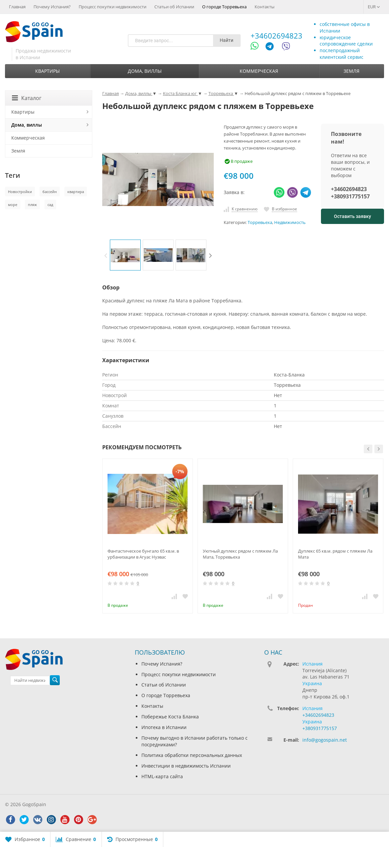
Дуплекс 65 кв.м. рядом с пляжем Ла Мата (335, 554)
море (12, 204)
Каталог (26, 98)
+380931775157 (350, 196)
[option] (125, 255)
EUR (374, 7)
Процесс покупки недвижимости (112, 7)
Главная (17, 7)
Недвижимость (290, 222)
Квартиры (47, 71)
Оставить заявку (352, 216)
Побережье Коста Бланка (170, 716)
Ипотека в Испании (164, 727)
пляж (32, 204)
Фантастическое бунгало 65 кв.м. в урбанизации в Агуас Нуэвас (143, 554)
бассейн (49, 191)
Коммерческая (259, 71)
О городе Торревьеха (224, 7)
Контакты (264, 7)
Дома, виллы (145, 71)
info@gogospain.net (324, 740)
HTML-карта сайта (162, 776)
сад (50, 204)
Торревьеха (260, 222)
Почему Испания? (52, 7)
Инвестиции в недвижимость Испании (186, 766)
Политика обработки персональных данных (191, 755)
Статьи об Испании (174, 7)
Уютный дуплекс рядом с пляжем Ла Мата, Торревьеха (240, 554)
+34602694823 (276, 36)
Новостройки (20, 191)
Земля (351, 71)
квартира (75, 191)
